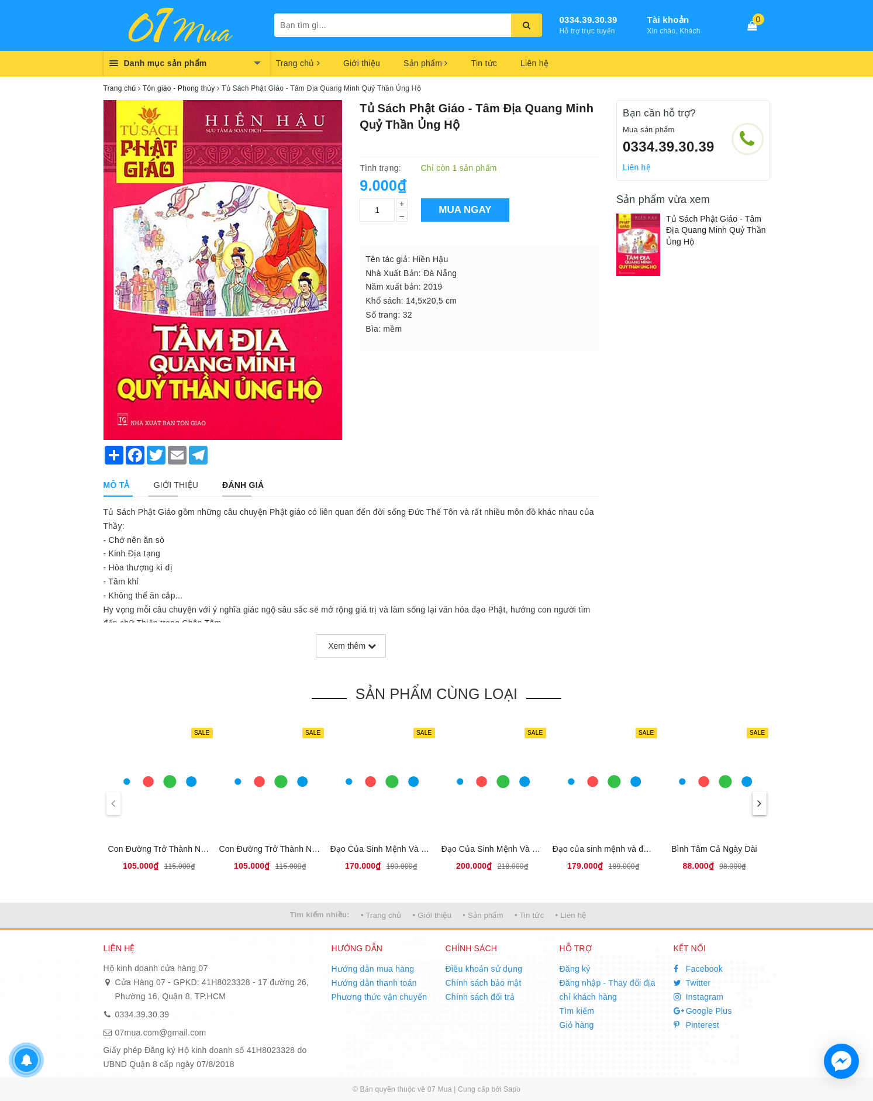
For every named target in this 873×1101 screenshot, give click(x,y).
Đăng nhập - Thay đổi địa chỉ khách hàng (607, 990)
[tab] (116, 485)
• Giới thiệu (432, 915)
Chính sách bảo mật (484, 983)
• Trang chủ (381, 915)
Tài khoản (668, 20)
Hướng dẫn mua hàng (373, 968)
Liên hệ (534, 63)
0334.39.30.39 (588, 20)
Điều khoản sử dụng (484, 968)
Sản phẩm (425, 63)
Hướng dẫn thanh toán (374, 983)
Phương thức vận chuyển (379, 997)
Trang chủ (298, 63)
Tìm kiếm (577, 1011)
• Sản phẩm (483, 915)
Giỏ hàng (577, 1025)
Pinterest (697, 1025)
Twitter (692, 983)
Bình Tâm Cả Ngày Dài (714, 849)
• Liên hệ (570, 915)
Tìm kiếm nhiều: (320, 914)
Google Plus (703, 1011)
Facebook (698, 968)
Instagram (699, 997)
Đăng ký (575, 968)
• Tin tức (529, 915)
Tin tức (484, 63)
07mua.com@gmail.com (160, 1032)
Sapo (511, 1089)
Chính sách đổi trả (480, 997)
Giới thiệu (361, 63)
